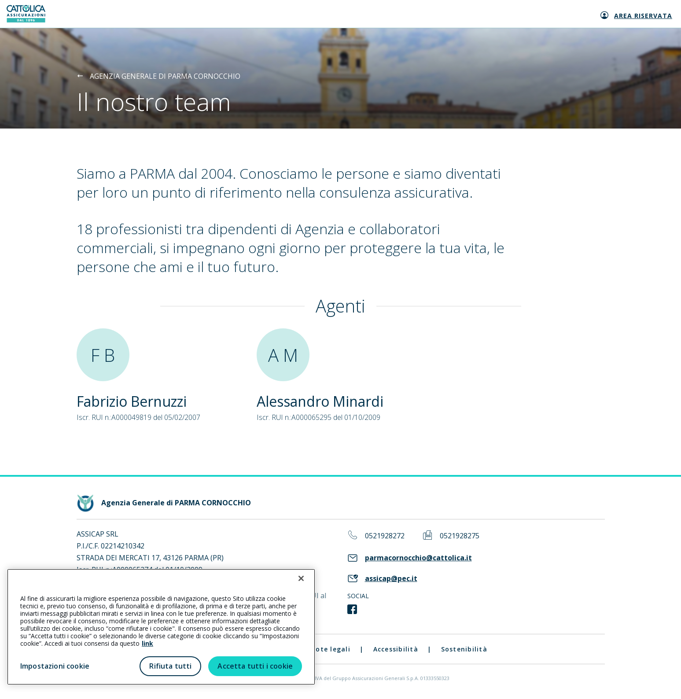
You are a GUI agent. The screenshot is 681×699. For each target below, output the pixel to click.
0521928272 (385, 536)
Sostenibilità (464, 649)
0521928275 (459, 536)
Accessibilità (395, 649)
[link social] (352, 609)
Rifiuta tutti (170, 666)
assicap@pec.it (391, 578)
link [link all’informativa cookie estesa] (147, 643)
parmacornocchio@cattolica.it (418, 558)
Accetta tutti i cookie (255, 666)
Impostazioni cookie (54, 666)
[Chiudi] (301, 578)
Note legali (330, 649)
